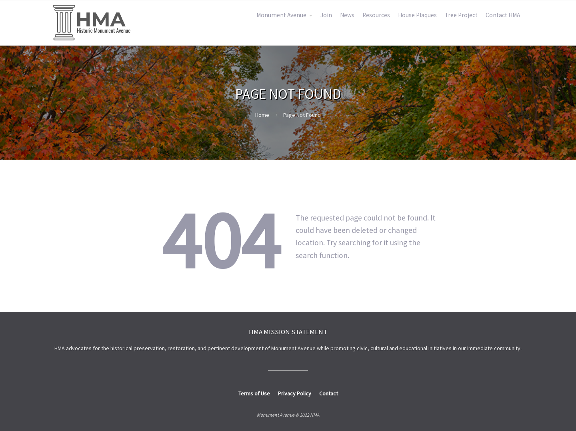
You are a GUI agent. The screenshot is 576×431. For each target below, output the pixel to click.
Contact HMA (503, 15)
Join (326, 15)
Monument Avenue (281, 15)
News (347, 15)
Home (262, 114)
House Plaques (417, 15)
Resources (376, 15)
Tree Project (461, 15)
